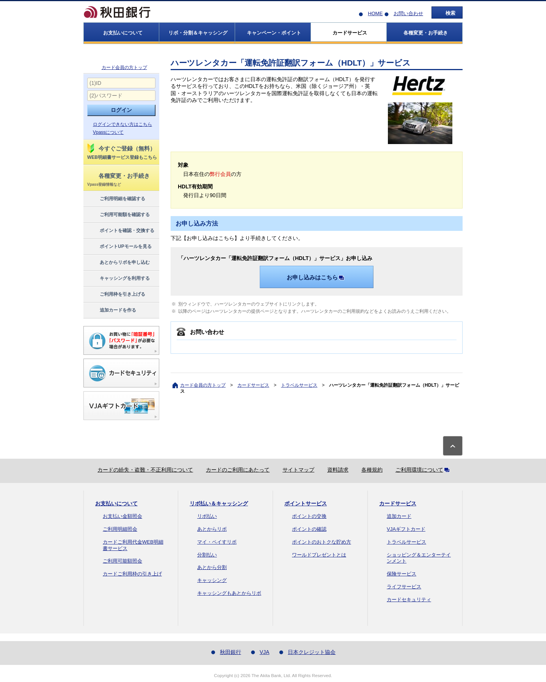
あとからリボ (212, 529)
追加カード (399, 516)
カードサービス (253, 385)
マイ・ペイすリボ (217, 542)
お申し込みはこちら (317, 277)
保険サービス (401, 574)
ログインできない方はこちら (122, 124)
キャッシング (212, 580)
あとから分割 (212, 567)
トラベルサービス (299, 385)
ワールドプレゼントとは (319, 555)
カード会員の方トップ (124, 67)
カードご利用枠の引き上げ (132, 574)
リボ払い (207, 516)
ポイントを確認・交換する (120, 231)
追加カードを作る (111, 310)
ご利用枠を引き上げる (115, 294)
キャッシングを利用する (118, 278)
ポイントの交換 (309, 516)
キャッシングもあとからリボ (229, 593)
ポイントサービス (305, 503)
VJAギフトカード (406, 529)
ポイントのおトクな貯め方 (321, 542)
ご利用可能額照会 (122, 561)
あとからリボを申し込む (118, 262)
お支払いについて (116, 503)
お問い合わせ (408, 13)
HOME (375, 13)
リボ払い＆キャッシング (219, 503)
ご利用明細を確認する (115, 199)
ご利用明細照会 (120, 529)
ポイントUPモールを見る (119, 246)
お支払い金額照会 (122, 516)
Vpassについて (108, 132)
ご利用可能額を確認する (118, 215)
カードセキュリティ (409, 599)
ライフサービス (404, 586)
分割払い (207, 555)
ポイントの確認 (309, 529)
